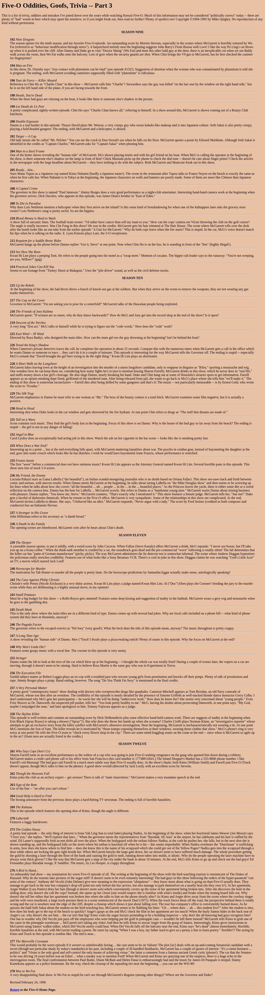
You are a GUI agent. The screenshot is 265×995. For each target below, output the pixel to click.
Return (14, 989)
